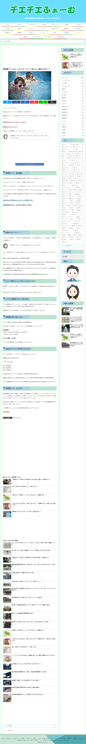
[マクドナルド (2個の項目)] (65, 219)
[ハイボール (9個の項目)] (65, 190)
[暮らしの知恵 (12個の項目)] (65, 181)
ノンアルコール (72, 80)
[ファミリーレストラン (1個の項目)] (68, 233)
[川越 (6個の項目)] (73, 203)
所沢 (14, 417)
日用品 (72, 133)
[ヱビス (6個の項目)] (64, 206)
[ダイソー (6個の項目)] (65, 201)
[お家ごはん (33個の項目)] (79, 156)
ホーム (5, 738)
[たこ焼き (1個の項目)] (80, 237)
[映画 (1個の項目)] (75, 235)
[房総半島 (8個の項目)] (79, 194)
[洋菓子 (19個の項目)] (80, 165)
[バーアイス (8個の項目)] (72, 192)
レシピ (72, 121)
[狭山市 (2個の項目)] (65, 228)
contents (28, 164)
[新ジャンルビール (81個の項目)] (78, 147)
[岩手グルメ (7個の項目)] (65, 197)
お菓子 (72, 89)
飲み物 (72, 98)
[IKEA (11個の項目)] (72, 183)
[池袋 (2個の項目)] (74, 226)
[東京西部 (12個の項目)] (74, 181)
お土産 (72, 130)
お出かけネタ (72, 106)
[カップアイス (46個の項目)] (72, 154)
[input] (43, 41)
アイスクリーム (72, 86)
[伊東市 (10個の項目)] (80, 188)
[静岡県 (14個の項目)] (80, 176)
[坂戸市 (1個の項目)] (80, 233)
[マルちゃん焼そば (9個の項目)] (74, 190)
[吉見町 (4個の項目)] (80, 210)
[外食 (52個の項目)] (81, 151)
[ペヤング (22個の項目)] (66, 160)
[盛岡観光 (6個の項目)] (80, 201)
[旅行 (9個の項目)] (81, 190)
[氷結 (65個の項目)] (79, 149)
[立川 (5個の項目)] (76, 206)
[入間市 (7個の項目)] (64, 199)
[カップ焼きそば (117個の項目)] (66, 147)
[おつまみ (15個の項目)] (80, 174)
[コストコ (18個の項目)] (79, 167)
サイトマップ (53, 740)
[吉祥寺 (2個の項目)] (81, 226)
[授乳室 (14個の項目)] (64, 179)
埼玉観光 (5, 417)
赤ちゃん (19, 417)
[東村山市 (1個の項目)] (72, 242)
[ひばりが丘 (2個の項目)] (66, 224)
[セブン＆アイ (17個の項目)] (67, 172)
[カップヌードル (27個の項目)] (79, 158)
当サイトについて (61, 740)
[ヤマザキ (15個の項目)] (65, 176)
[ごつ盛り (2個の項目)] (79, 221)
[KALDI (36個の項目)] (71, 156)
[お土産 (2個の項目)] (80, 228)
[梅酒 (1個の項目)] (73, 240)
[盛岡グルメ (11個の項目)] (79, 183)
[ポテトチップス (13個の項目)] (79, 179)
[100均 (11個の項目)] (66, 185)
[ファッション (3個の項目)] (78, 215)
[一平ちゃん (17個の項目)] (78, 172)
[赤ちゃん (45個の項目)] (80, 154)
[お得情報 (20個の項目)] (73, 165)
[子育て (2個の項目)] (80, 219)
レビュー (72, 103)
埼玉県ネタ (72, 112)
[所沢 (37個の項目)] (64, 156)
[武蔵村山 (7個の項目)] (80, 199)
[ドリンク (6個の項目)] (65, 203)
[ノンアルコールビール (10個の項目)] (68, 188)
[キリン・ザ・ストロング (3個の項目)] (68, 217)
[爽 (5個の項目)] (73, 210)
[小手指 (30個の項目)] (70, 158)
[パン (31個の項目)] (64, 158)
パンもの (72, 92)
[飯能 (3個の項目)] (80, 217)
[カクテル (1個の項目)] (65, 237)
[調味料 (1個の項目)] (70, 235)
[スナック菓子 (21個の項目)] (78, 163)
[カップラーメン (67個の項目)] (67, 149)
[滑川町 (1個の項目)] (81, 235)
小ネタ (72, 124)
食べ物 (72, 95)
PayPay (72, 127)
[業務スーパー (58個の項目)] (65, 151)
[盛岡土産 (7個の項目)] (72, 199)
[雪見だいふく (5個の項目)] (66, 210)
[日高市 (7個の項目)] (81, 197)
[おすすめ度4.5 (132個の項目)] (78, 145)
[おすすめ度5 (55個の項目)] (74, 151)
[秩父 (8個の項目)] (64, 194)
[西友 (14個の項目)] (71, 179)
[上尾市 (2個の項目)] (72, 228)
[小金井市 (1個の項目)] (65, 240)
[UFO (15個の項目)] (74, 174)
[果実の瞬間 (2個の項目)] (78, 224)
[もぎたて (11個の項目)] (65, 183)
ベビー (10, 417)
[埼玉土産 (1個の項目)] (72, 237)
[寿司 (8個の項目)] (71, 194)
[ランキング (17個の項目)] (79, 169)
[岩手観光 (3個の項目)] (66, 215)
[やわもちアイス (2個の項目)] (67, 230)
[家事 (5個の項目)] (80, 208)
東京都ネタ (72, 109)
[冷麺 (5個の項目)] (81, 206)
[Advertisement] (30, 56)
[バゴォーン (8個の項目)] (80, 192)
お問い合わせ (69, 740)
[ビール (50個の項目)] (64, 154)
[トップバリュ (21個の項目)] (66, 163)
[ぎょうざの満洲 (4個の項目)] (66, 212)
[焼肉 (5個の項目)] (73, 208)
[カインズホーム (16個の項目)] (66, 174)
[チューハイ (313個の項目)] (66, 145)
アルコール (72, 77)
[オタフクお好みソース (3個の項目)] (77, 212)
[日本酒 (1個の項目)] (80, 240)
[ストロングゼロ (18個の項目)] (67, 167)
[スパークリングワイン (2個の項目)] (68, 221)
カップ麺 (72, 83)
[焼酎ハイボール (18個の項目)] (67, 169)
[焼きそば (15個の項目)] (73, 176)
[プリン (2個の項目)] (74, 219)
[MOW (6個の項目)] (72, 201)
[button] (84, 41)
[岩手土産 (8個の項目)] (64, 192)
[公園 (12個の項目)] (81, 181)
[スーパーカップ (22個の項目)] (77, 160)
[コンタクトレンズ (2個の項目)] (66, 226)
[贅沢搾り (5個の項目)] (65, 208)
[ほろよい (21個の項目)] (65, 165)
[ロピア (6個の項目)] (80, 203)
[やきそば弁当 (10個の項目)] (77, 185)
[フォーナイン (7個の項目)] (73, 197)
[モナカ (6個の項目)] (70, 206)
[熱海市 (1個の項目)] (79, 230)
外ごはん (72, 101)
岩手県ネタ (72, 115)
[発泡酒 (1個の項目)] (64, 235)
